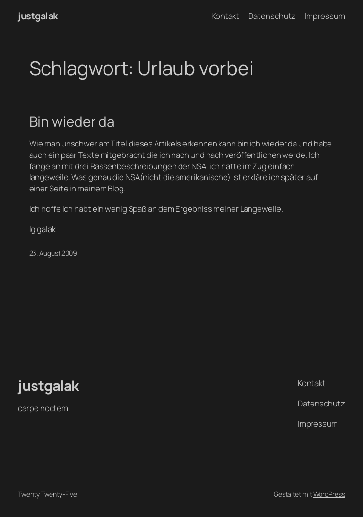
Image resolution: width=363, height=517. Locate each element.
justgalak (38, 15)
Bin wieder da (72, 121)
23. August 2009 (53, 253)
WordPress (329, 494)
